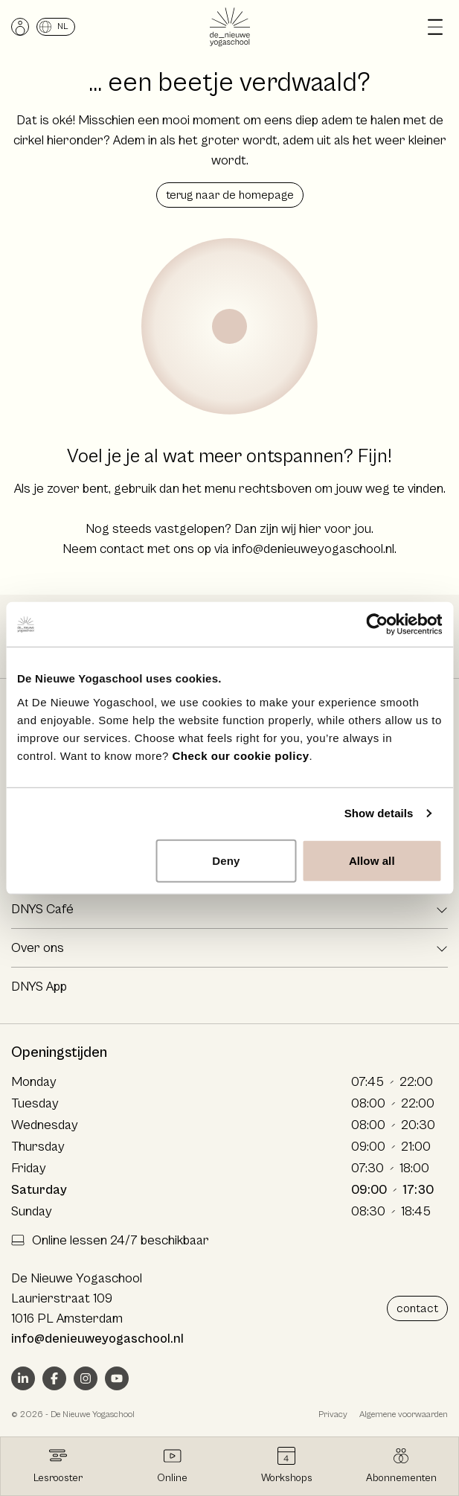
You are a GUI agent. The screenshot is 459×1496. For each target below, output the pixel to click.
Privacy (332, 1414)
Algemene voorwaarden (403, 1414)
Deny (226, 860)
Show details (379, 813)
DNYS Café (42, 909)
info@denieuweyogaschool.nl (313, 549)
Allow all (372, 860)
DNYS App (39, 986)
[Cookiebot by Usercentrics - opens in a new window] (377, 624)
